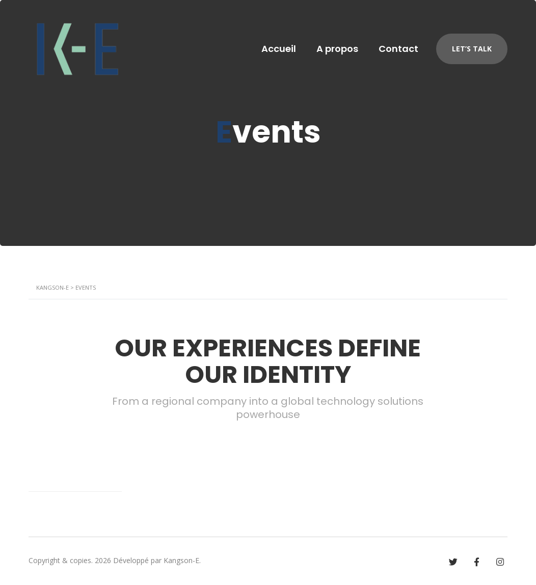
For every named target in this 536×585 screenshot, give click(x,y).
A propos (337, 49)
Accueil (278, 49)
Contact (398, 49)
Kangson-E (181, 560)
